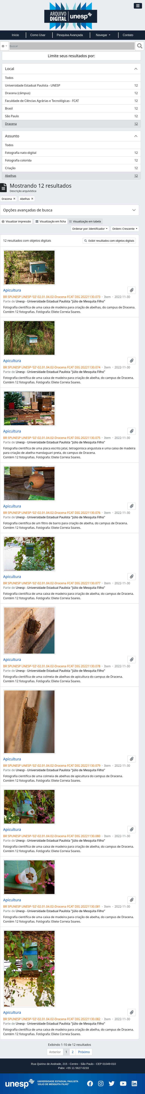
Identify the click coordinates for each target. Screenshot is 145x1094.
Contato (128, 35)
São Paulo (71, 117)
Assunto (12, 136)
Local (9, 68)
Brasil (71, 109)
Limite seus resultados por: (71, 55)
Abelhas (71, 176)
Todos (9, 78)
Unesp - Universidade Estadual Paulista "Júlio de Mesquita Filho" (60, 301)
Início (15, 35)
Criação (71, 169)
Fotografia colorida (71, 161)
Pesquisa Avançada (70, 35)
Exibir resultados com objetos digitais (109, 240)
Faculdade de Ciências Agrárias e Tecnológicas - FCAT (71, 102)
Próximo (84, 1052)
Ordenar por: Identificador (88, 228)
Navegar (102, 35)
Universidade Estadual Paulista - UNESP (71, 86)
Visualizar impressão (16, 221)
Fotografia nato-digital (71, 153)
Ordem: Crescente (123, 228)
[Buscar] (72, 46)
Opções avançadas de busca (27, 210)
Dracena (71, 124)
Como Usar (37, 35)
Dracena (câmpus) (71, 94)
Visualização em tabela (85, 221)
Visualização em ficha (51, 221)
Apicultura (12, 290)
